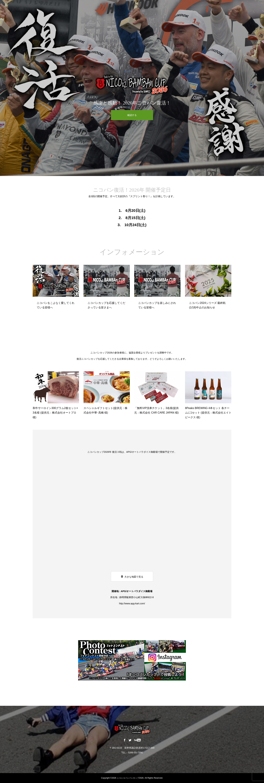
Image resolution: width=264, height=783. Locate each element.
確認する (132, 115)
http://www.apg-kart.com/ (132, 603)
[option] (132, 88)
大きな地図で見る (133, 576)
